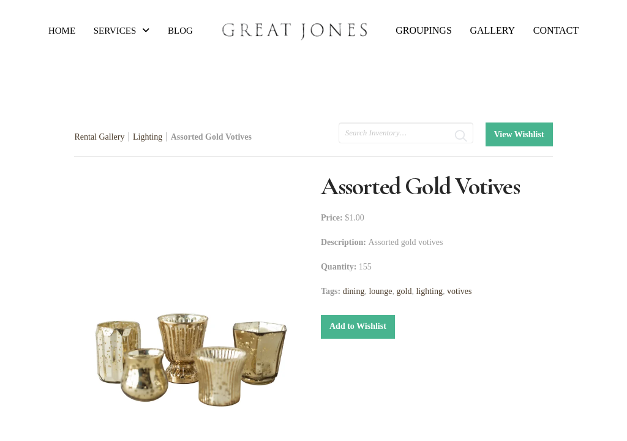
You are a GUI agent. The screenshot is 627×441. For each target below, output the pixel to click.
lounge (380, 291)
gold (404, 291)
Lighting (147, 136)
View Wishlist (519, 134)
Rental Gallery (99, 136)
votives (459, 291)
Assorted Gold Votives (211, 136)
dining (354, 291)
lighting (429, 291)
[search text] (406, 133)
